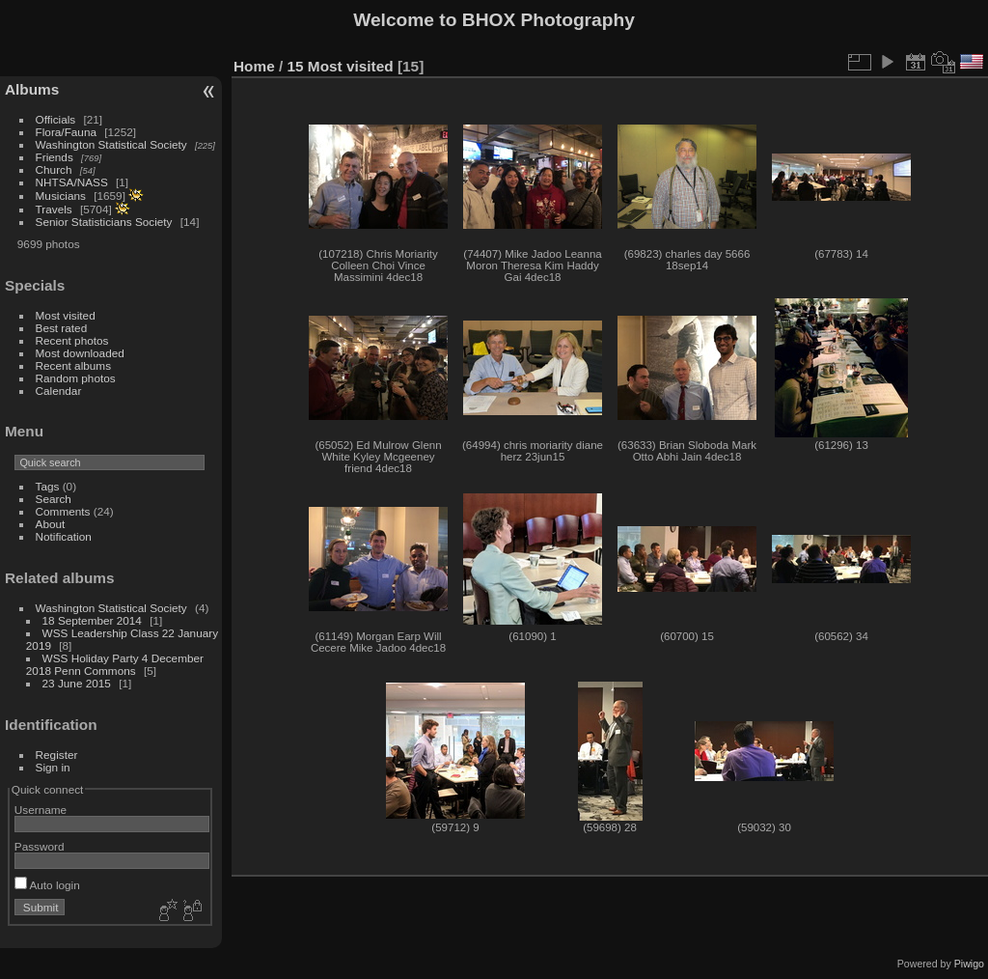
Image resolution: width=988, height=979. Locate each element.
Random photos (76, 378)
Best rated (62, 328)
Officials (56, 119)
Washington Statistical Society (111, 144)
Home (254, 66)
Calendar (59, 390)
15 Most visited (341, 66)
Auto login (47, 885)
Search (53, 498)
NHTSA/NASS (72, 182)
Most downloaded (80, 353)
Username (40, 809)
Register (57, 754)
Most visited (66, 315)
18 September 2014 (92, 620)
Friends (54, 157)
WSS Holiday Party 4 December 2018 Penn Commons (115, 664)
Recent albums (73, 365)
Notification (64, 536)
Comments (63, 511)
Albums (32, 89)
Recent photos (72, 340)
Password (39, 846)
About (51, 523)
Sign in (53, 767)
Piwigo (969, 963)
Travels (54, 209)
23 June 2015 (76, 683)
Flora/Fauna (66, 132)
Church (54, 169)
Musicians (61, 195)
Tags (48, 486)
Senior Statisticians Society (104, 221)
